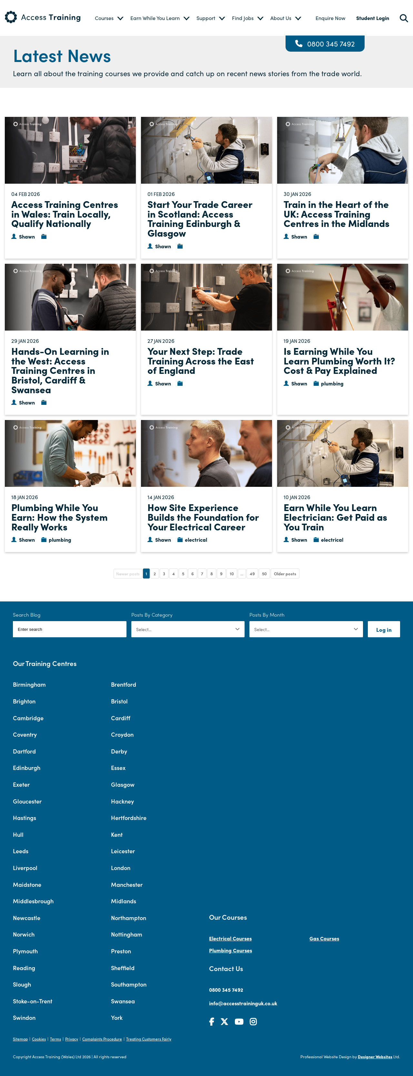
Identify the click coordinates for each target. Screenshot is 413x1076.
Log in (384, 629)
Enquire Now (330, 18)
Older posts (285, 573)
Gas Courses (324, 938)
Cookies (39, 1038)
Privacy (71, 1038)
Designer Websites (375, 1056)
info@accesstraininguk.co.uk (243, 1003)
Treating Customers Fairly (148, 1038)
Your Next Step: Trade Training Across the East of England (200, 360)
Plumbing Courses (230, 950)
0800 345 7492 (331, 43)
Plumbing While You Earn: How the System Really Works (59, 516)
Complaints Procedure (102, 1038)
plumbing (332, 383)
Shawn (27, 236)
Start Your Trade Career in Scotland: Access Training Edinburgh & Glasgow (199, 218)
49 (252, 573)
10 (232, 573)
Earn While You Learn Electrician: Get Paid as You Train (335, 516)
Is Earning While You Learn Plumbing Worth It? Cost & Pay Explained (339, 360)
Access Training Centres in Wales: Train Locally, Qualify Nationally (64, 213)
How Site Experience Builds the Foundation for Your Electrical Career (202, 516)
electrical (196, 539)
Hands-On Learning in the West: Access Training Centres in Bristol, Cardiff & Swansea (60, 370)
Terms (55, 1038)
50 (264, 573)
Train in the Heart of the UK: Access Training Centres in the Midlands (336, 213)
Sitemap (20, 1038)
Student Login (372, 17)
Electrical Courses (230, 938)
